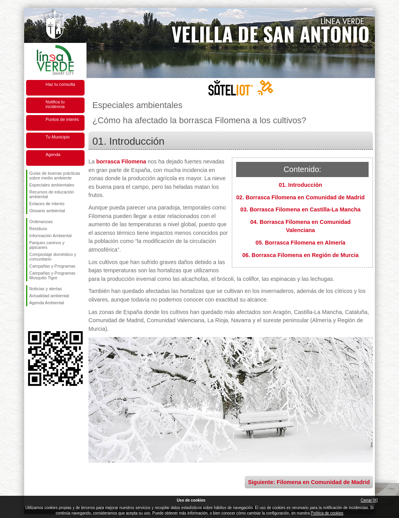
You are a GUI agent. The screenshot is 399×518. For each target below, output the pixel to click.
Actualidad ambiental (49, 295)
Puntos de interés (62, 119)
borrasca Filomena (121, 161)
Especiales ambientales (51, 185)
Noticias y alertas (45, 288)
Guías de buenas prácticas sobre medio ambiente (54, 175)
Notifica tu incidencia (55, 104)
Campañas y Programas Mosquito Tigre (52, 275)
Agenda (53, 154)
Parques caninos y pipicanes (47, 245)
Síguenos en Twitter (43, 318)
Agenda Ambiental (46, 302)
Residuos (38, 228)
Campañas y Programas (52, 266)
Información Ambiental (50, 235)
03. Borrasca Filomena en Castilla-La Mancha (300, 209)
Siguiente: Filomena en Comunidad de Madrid (309, 482)
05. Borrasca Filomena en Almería (301, 242)
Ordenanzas (41, 221)
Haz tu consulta (60, 84)
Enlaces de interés (47, 203)
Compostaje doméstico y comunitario (52, 256)
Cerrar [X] (369, 500)
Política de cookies (327, 513)
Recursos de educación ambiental (51, 194)
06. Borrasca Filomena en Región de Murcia (300, 255)
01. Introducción (300, 185)
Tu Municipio (58, 137)
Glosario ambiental (47, 210)
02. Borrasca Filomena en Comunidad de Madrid (300, 197)
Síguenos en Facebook (30, 318)
